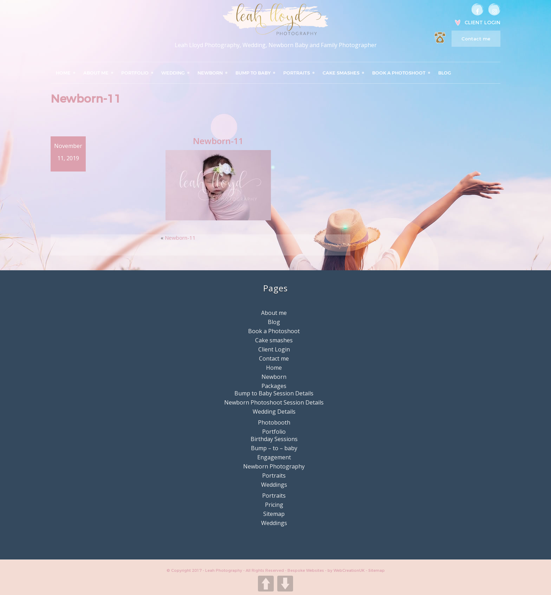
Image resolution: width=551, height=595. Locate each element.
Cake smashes (341, 73)
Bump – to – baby (274, 448)
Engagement (274, 457)
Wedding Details (274, 411)
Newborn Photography (274, 466)
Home (63, 73)
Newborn (210, 73)
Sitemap (274, 514)
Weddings (274, 485)
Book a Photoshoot (399, 73)
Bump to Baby (253, 73)
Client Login (482, 22)
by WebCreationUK (347, 570)
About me (96, 73)
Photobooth (274, 422)
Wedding (173, 73)
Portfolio (135, 73)
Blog (444, 73)
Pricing (274, 505)
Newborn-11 (180, 237)
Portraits (296, 73)
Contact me (475, 38)
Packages (273, 386)
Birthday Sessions (274, 439)
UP (266, 583)
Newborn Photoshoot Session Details (274, 402)
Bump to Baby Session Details (273, 393)
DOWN (285, 583)
